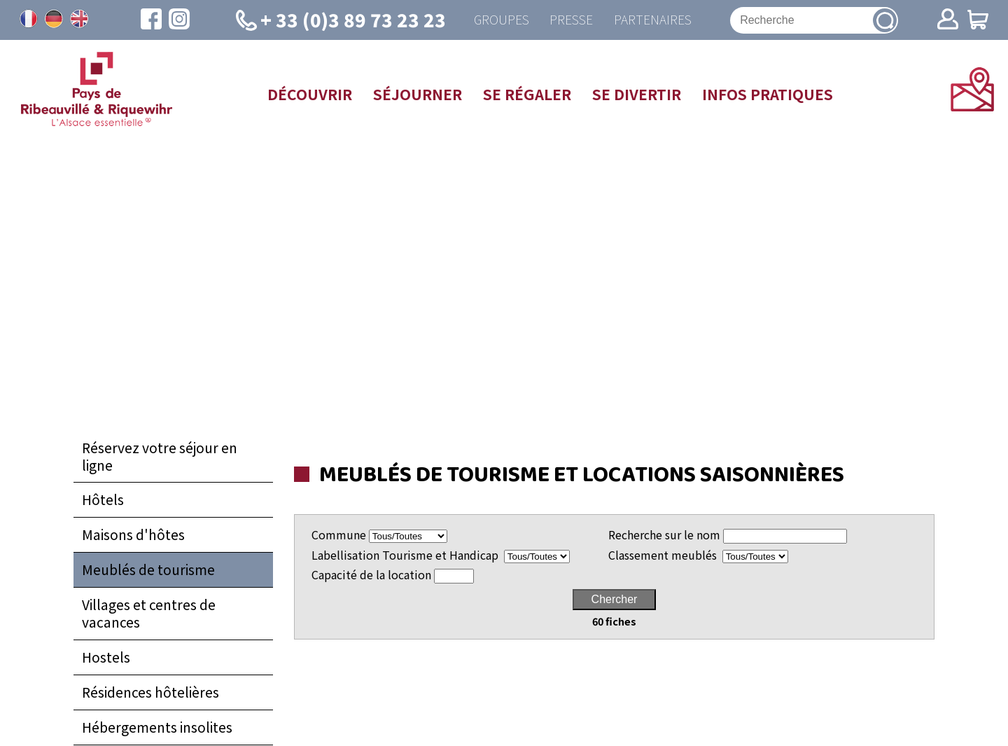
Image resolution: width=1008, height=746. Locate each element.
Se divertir (636, 93)
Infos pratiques (767, 93)
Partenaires (653, 20)
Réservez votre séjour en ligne (159, 456)
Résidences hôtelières (150, 693)
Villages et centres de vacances (149, 614)
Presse (571, 20)
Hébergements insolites (157, 728)
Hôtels (103, 500)
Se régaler (527, 93)
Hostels (106, 658)
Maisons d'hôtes (133, 535)
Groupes (500, 20)
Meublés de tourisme (148, 570)
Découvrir (309, 93)
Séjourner (417, 93)
